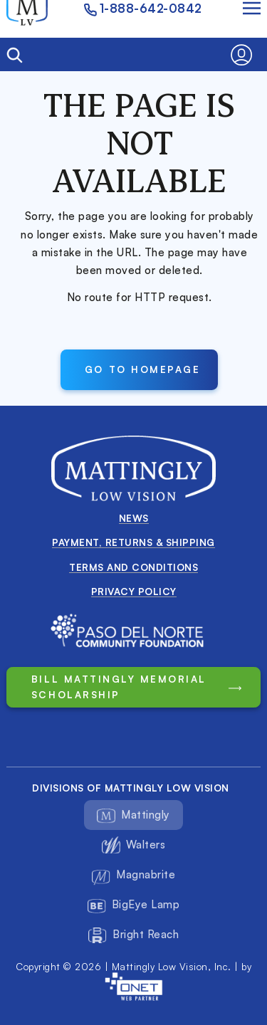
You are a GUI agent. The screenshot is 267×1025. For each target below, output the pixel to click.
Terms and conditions (133, 567)
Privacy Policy (134, 591)
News (134, 518)
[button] (245, 54)
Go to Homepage (142, 369)
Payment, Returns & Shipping (133, 542)
